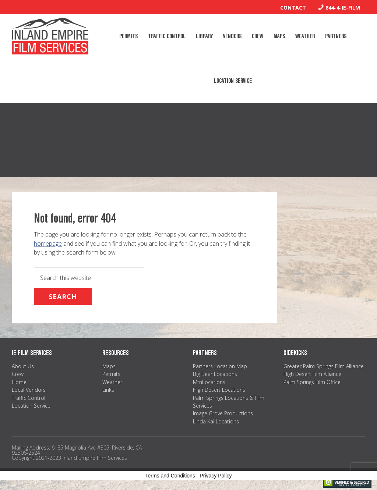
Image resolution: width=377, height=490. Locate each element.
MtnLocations (209, 382)
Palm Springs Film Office (312, 382)
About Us (23, 366)
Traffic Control (28, 397)
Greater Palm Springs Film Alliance (323, 366)
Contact (293, 7)
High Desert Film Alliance (312, 373)
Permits (111, 373)
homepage (48, 243)
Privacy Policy (216, 476)
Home (19, 382)
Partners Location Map (220, 366)
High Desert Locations (219, 389)
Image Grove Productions (223, 413)
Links (108, 389)
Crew (18, 373)
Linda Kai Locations (216, 421)
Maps (109, 366)
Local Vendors (29, 389)
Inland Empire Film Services (50, 36)
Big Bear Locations (215, 373)
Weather (112, 382)
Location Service (31, 405)
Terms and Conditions (170, 476)
